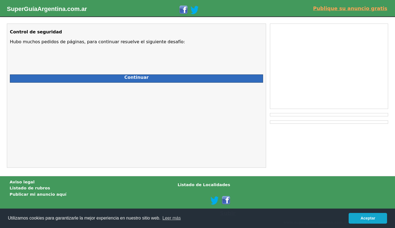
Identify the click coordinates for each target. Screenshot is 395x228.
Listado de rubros (30, 188)
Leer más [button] (171, 218)
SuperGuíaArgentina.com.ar (47, 8)
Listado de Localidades (203, 184)
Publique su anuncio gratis (350, 8)
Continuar (136, 77)
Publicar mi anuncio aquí (38, 194)
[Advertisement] (59, 123)
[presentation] (51, 57)
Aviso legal (22, 182)
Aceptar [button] (367, 218)
